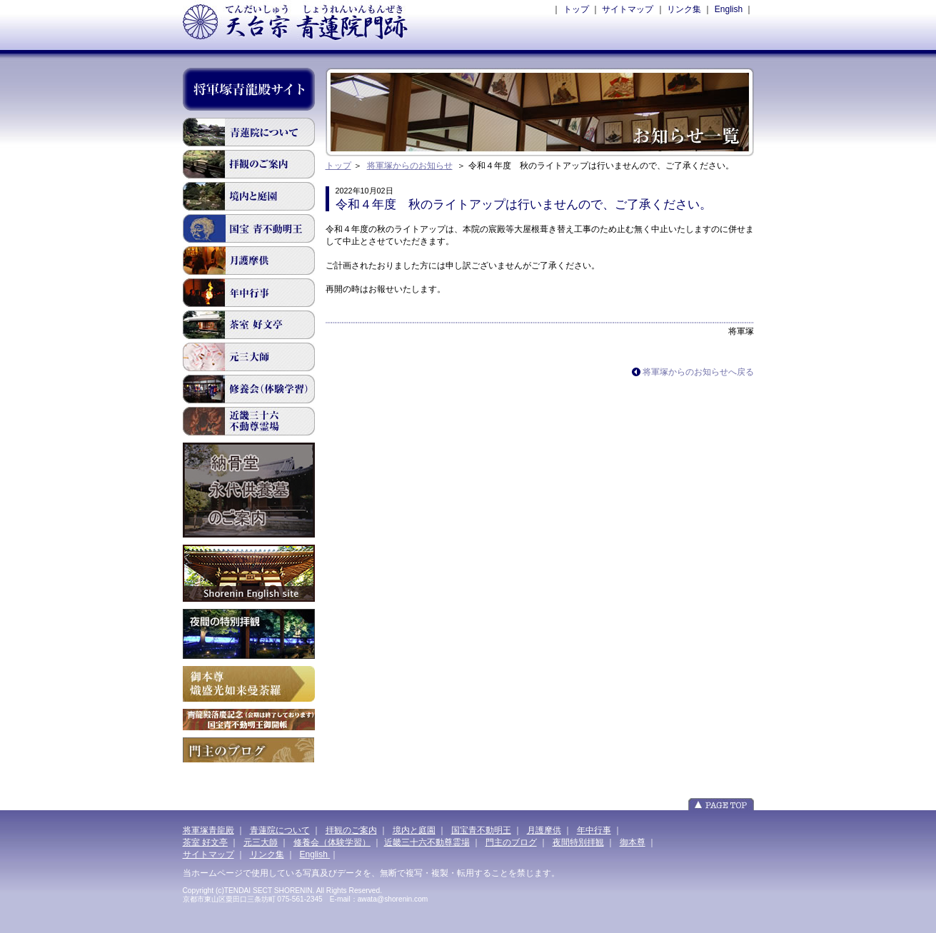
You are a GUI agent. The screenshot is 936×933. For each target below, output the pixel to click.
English (729, 9)
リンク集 (684, 9)
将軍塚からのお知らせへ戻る (698, 372)
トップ (576, 9)
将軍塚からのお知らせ (410, 166)
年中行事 (594, 830)
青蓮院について (249, 132)
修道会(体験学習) (249, 389)
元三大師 (249, 357)
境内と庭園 (249, 196)
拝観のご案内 (249, 164)
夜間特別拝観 (578, 842)
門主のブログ (511, 842)
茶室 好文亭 (249, 325)
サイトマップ (627, 9)
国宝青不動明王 (249, 228)
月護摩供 (249, 260)
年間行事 (249, 292)
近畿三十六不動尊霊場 (249, 421)
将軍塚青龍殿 (208, 830)
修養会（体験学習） (332, 842)
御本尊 (632, 842)
